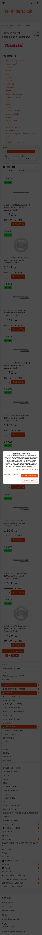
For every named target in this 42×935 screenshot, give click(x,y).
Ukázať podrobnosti (11, 474)
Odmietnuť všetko (29, 481)
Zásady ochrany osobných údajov (26, 469)
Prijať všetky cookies (29, 476)
